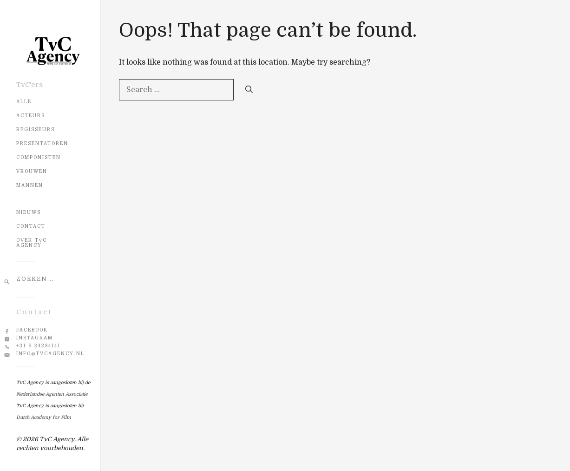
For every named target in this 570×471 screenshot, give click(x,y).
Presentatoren (42, 143)
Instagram (34, 337)
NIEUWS (28, 212)
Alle (24, 101)
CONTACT (31, 226)
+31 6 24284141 (38, 345)
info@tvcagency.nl (50, 353)
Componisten (38, 157)
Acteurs (30, 115)
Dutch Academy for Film (43, 417)
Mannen (29, 185)
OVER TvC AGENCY (31, 243)
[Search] (249, 89)
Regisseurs (35, 129)
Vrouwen (31, 171)
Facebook (32, 329)
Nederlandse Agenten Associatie (51, 394)
